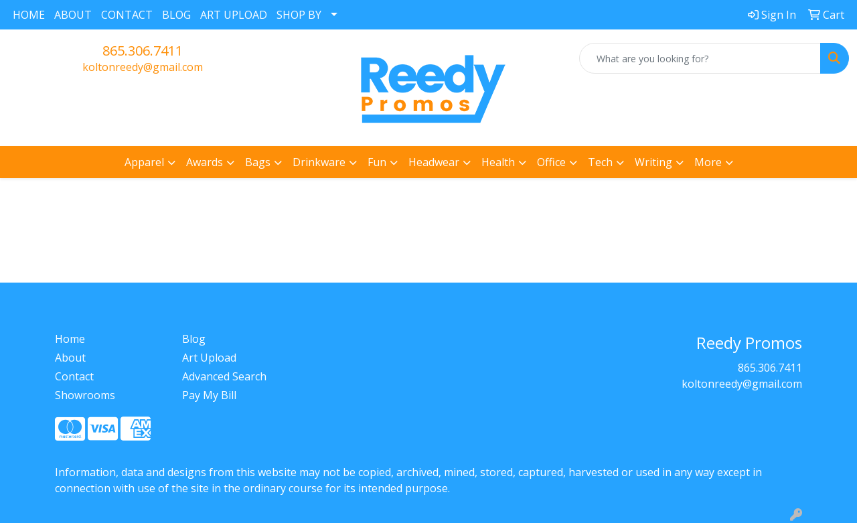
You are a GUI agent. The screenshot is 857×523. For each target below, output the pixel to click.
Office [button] (551, 162)
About (70, 357)
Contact (74, 376)
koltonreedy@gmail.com (142, 67)
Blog (194, 338)
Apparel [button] (144, 162)
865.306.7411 (142, 51)
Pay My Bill (209, 395)
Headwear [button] (433, 162)
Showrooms (85, 395)
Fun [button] (377, 162)
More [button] (708, 162)
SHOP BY (299, 14)
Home (70, 338)
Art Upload (209, 357)
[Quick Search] (700, 58)
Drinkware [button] (319, 162)
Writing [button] (653, 162)
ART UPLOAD (233, 14)
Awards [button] (204, 162)
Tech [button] (600, 162)
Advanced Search (224, 376)
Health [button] (498, 162)
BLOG (176, 14)
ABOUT (73, 14)
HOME (29, 14)
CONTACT (127, 14)
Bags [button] (257, 162)
